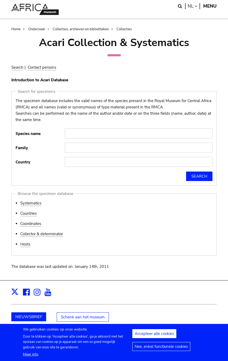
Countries (28, 213)
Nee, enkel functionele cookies (161, 348)
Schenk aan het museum (83, 317)
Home (16, 29)
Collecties (124, 29)
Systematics (30, 203)
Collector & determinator (41, 234)
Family (22, 148)
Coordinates (30, 223)
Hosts (25, 244)
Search (17, 67)
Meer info (30, 356)
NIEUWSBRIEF (28, 316)
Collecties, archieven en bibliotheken (81, 29)
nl (194, 6)
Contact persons (42, 67)
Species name (28, 133)
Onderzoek (36, 29)
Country (23, 162)
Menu (210, 6)
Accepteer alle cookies (154, 335)
